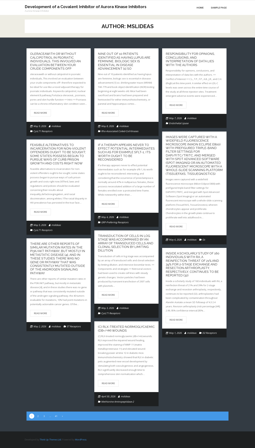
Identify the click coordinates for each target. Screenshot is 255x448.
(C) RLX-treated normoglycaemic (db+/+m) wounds (126, 328)
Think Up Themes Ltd (50, 439)
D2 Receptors (209, 333)
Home (200, 7)
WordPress (80, 439)
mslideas (56, 126)
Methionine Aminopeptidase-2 (117, 401)
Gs (203, 239)
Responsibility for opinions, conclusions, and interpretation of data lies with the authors (190, 59)
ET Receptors (74, 326)
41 (56, 416)
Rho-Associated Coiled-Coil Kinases (119, 131)
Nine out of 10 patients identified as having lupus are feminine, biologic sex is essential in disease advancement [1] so (124, 61)
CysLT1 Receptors (42, 131)
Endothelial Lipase (178, 123)
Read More (40, 112)
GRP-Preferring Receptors (114, 222)
